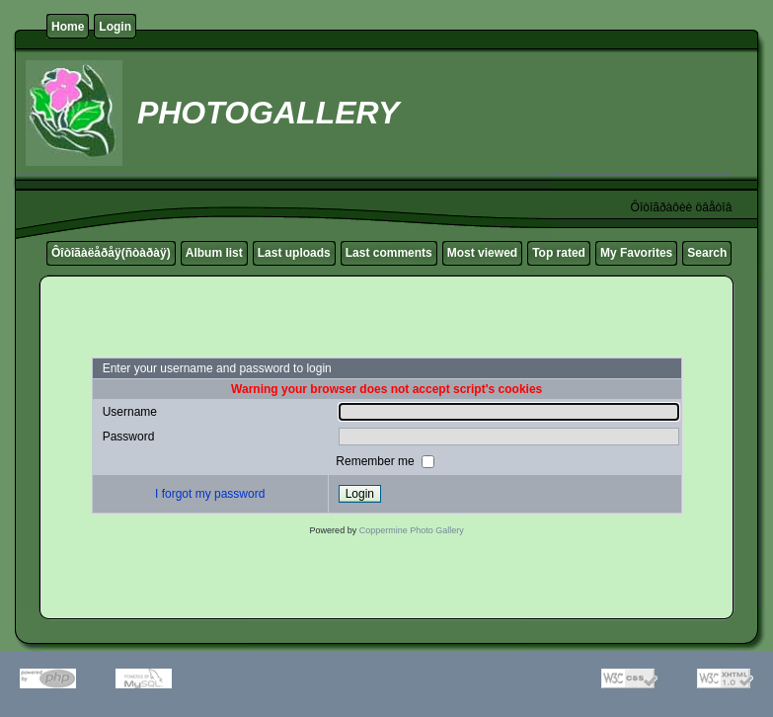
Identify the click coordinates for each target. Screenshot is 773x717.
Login (115, 27)
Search (707, 253)
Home (67, 27)
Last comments (389, 253)
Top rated (558, 253)
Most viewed (482, 253)
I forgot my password (210, 494)
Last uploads (294, 253)
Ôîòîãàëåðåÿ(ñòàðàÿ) (111, 253)
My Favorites (636, 253)
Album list (214, 253)
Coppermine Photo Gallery (411, 530)
